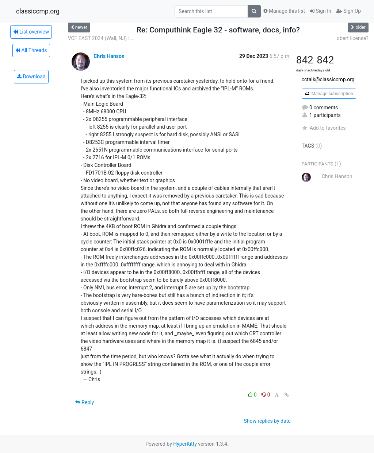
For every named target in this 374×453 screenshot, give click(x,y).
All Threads (31, 50)
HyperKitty (185, 444)
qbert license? (353, 38)
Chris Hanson (109, 56)
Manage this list (284, 11)
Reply (84, 402)
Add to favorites (324, 128)
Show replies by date (267, 421)
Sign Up (348, 11)
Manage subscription (329, 93)
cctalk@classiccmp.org (328, 79)
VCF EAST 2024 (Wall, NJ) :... (100, 38)
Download (31, 76)
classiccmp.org (38, 11)
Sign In (320, 11)
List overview (31, 32)
